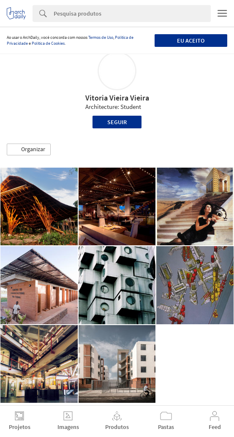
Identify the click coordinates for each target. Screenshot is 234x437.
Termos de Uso (100, 37)
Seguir (117, 122)
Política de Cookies (48, 43)
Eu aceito (190, 40)
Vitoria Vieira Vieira (117, 98)
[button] (29, 149)
